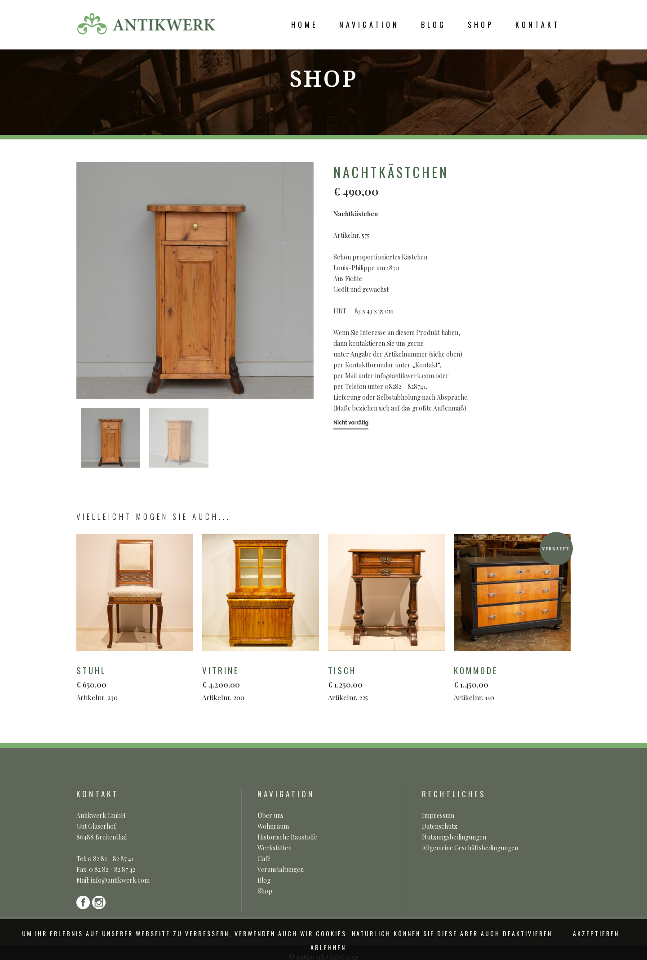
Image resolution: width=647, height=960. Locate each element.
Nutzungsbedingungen (454, 837)
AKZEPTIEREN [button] (596, 933)
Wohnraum (273, 826)
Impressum (438, 815)
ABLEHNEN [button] (328, 947)
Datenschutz (439, 826)
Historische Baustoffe (287, 837)
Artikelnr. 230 (131, 683)
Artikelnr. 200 (257, 683)
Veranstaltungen (280, 869)
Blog (263, 880)
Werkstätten (274, 848)
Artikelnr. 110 (509, 683)
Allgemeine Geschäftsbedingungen (470, 848)
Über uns (270, 815)
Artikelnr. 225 (383, 683)
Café (263, 858)
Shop (264, 891)
